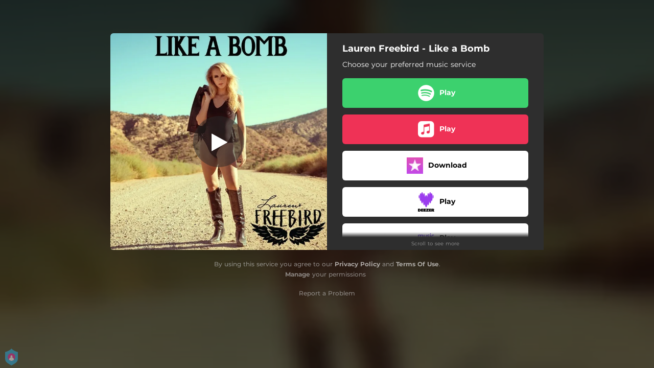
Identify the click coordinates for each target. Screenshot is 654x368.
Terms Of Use (417, 264)
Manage (297, 274)
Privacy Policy (357, 264)
